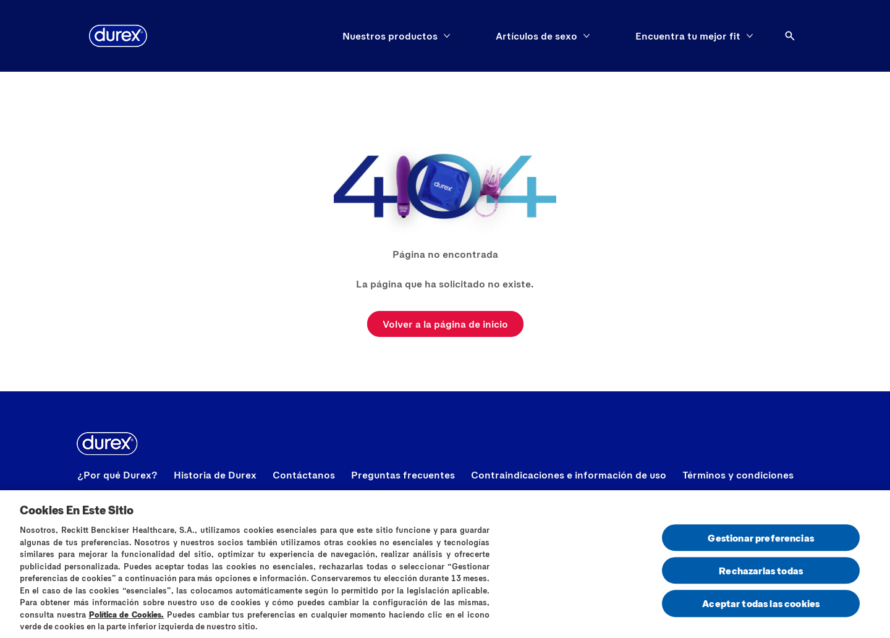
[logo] (118, 36)
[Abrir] (790, 36)
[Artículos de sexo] (536, 35)
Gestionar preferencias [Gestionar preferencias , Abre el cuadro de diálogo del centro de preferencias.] (761, 542)
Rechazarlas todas (761, 575)
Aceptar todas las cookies (761, 607)
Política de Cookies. (126, 618)
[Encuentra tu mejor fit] (687, 35)
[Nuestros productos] (390, 35)
